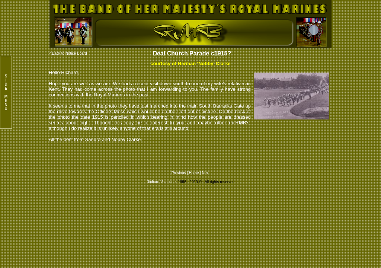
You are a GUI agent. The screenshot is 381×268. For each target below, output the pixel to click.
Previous (179, 173)
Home (194, 173)
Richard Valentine (161, 182)
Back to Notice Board (69, 53)
